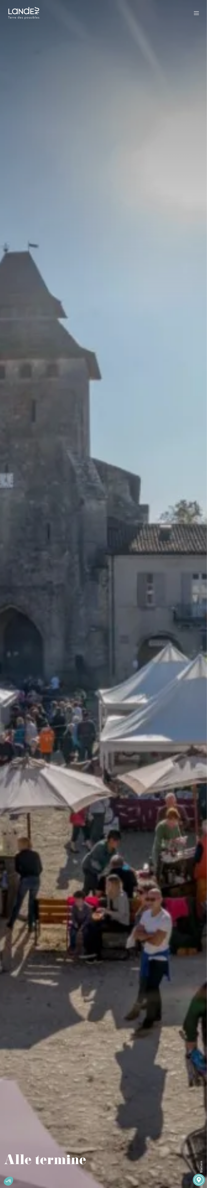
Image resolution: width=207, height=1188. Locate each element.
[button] (8, 1181)
